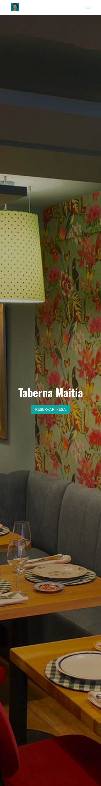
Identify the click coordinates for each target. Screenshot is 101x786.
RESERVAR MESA (50, 409)
